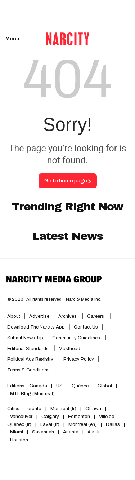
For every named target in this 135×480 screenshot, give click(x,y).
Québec (80, 385)
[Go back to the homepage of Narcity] (67, 38)
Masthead (69, 348)
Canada (38, 385)
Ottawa (93, 408)
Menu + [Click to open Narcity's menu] (14, 38)
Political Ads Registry (30, 359)
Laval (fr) (49, 424)
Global (105, 385)
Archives (67, 316)
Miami (16, 432)
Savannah (43, 432)
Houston (19, 439)
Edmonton (79, 416)
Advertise (39, 316)
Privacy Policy (78, 359)
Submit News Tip (25, 337)
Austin (94, 432)
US (59, 385)
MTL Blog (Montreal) (32, 393)
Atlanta (70, 432)
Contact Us (86, 327)
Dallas (113, 424)
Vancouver (21, 416)
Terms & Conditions (28, 370)
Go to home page (67, 181)
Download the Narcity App (36, 327)
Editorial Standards (28, 348)
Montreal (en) (82, 424)
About (13, 316)
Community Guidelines (76, 337)
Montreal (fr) (63, 408)
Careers (95, 316)
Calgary (50, 416)
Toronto (32, 408)
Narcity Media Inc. (84, 299)
